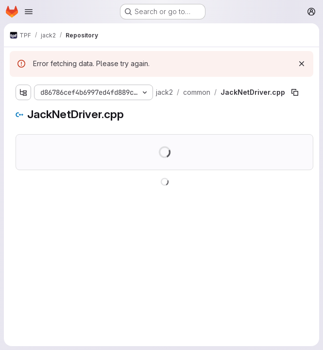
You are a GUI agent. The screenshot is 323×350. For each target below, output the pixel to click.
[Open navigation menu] (28, 11)
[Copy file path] (295, 92)
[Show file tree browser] (23, 92)
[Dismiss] (301, 64)
